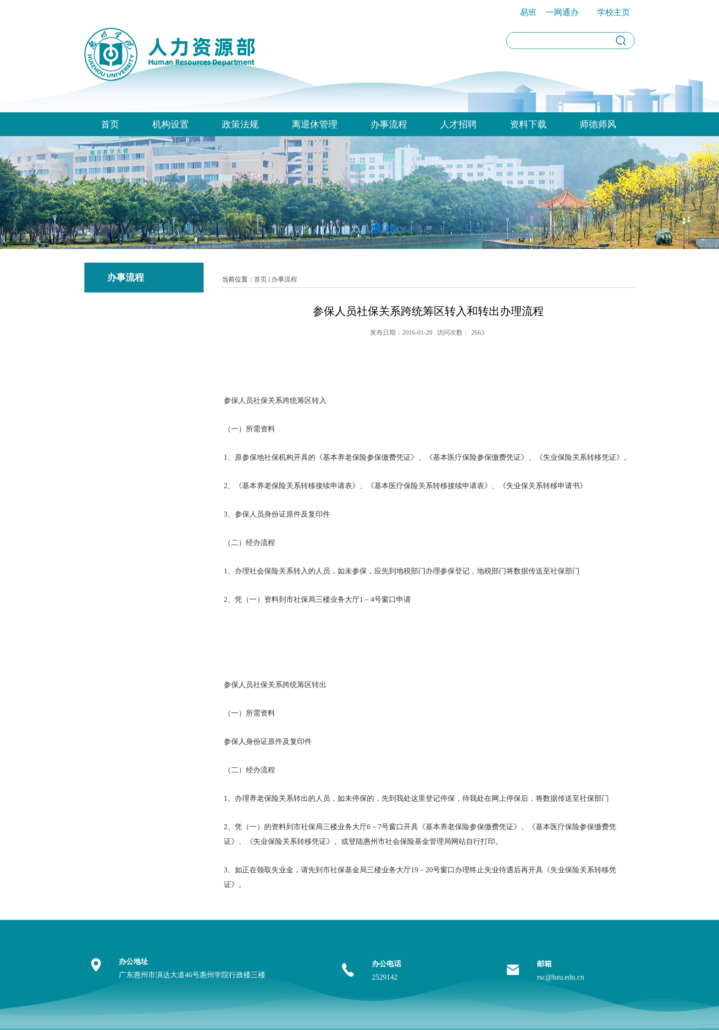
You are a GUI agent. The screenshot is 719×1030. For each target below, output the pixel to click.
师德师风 (598, 124)
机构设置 (170, 124)
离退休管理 (314, 124)
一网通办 (562, 12)
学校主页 (613, 12)
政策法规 (240, 124)
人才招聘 (458, 124)
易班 (528, 12)
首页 (110, 124)
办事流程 (389, 124)
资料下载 (528, 124)
